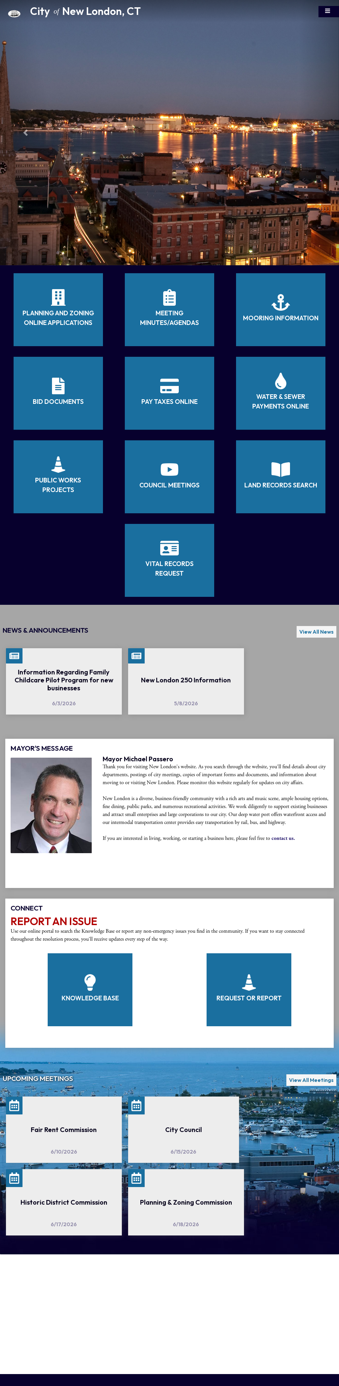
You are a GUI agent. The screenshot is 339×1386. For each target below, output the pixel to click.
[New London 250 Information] (186, 681)
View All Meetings (311, 1080)
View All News (316, 631)
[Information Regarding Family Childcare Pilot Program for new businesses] (64, 681)
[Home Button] (33, 11)
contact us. (283, 838)
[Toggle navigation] (328, 11)
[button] (25, 132)
